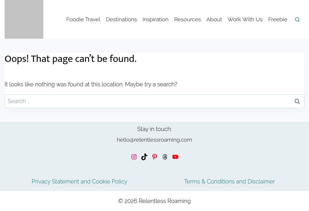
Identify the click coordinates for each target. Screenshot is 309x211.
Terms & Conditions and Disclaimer (229, 181)
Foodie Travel (83, 19)
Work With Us (245, 19)
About (214, 19)
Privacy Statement (55, 181)
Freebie (277, 19)
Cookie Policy (109, 181)
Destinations (121, 19)
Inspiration (156, 19)
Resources (187, 19)
